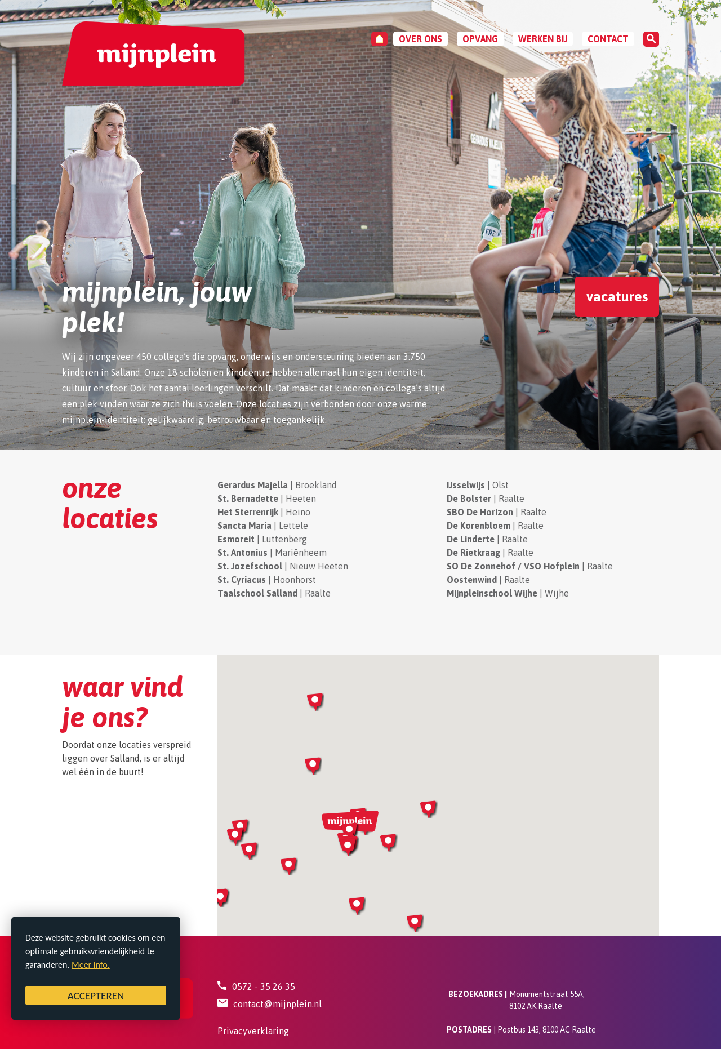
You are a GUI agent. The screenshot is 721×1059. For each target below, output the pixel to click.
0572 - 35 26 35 (263, 986)
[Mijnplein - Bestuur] (153, 54)
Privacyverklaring (253, 1031)
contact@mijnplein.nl (277, 1004)
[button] (250, 851)
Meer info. (91, 964)
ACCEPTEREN (96, 995)
